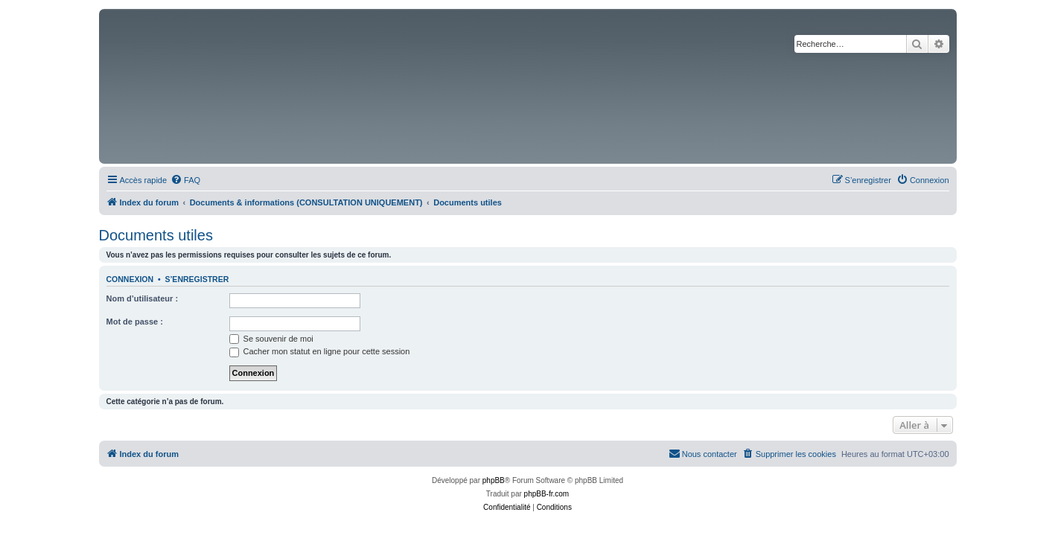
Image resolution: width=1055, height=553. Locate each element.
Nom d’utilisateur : (142, 298)
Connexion (130, 279)
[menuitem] (185, 180)
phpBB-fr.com (547, 494)
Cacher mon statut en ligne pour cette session (319, 351)
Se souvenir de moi (271, 338)
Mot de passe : (134, 321)
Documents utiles (156, 235)
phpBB (493, 480)
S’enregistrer (197, 279)
